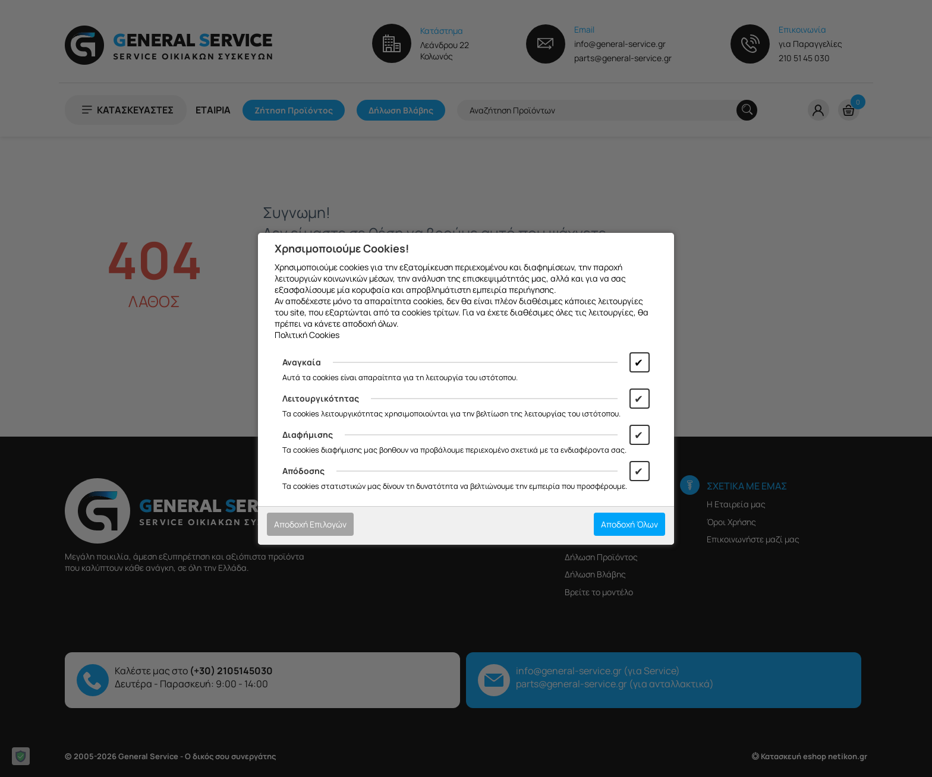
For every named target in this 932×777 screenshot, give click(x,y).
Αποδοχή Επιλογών (310, 524)
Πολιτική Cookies (307, 334)
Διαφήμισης (307, 434)
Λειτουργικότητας (320, 398)
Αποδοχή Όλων (629, 524)
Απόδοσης (303, 470)
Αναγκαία (301, 362)
